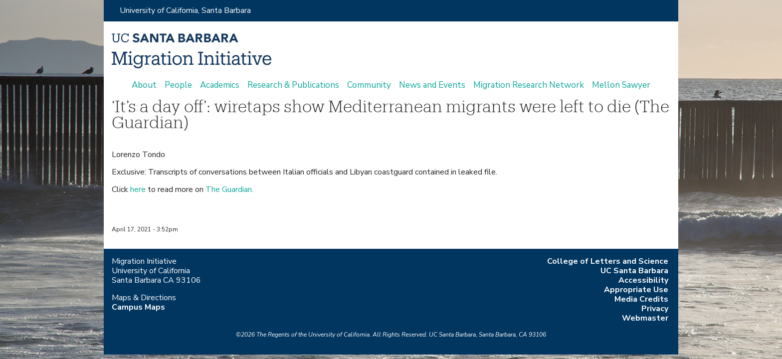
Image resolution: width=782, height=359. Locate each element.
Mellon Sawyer (621, 85)
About (144, 85)
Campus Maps (138, 307)
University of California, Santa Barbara (185, 10)
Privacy (654, 308)
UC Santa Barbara (634, 270)
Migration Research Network (528, 85)
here (138, 189)
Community (369, 85)
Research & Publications (293, 85)
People (178, 85)
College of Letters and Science (607, 261)
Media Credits (641, 299)
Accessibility (643, 280)
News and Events (432, 85)
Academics (219, 85)
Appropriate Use (636, 289)
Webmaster (645, 318)
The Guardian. (229, 189)
